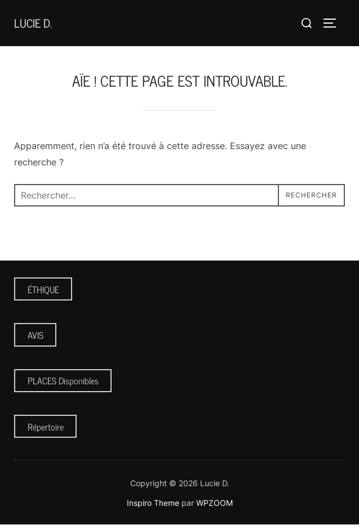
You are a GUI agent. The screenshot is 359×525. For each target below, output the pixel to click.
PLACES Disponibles (63, 380)
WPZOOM (214, 503)
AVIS (35, 334)
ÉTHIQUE (43, 289)
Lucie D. (33, 23)
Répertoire (46, 426)
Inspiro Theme (153, 503)
